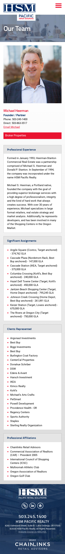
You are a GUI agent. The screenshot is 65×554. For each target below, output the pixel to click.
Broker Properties (15, 135)
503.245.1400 (32, 516)
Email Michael (11, 127)
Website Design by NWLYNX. (32, 532)
